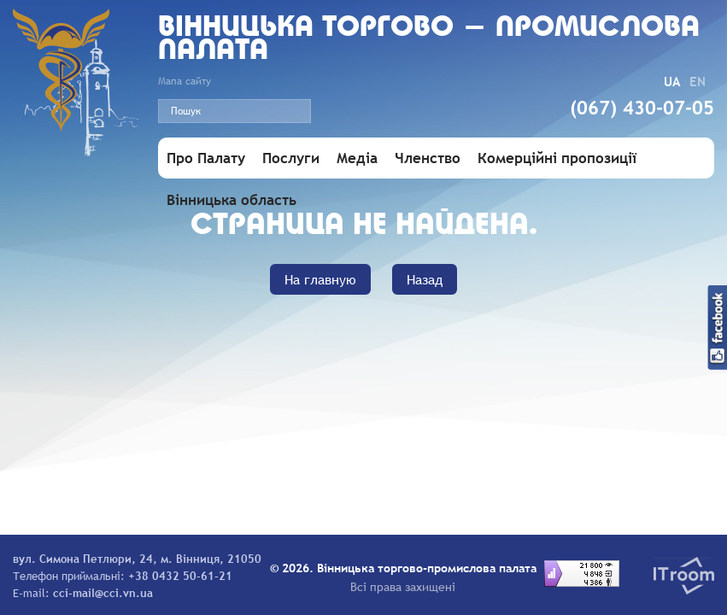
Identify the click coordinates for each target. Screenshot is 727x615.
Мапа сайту (184, 81)
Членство (427, 158)
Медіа (357, 158)
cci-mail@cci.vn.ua (103, 592)
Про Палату (206, 158)
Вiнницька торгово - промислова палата (429, 40)
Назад (425, 279)
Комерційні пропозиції (557, 158)
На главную (320, 279)
